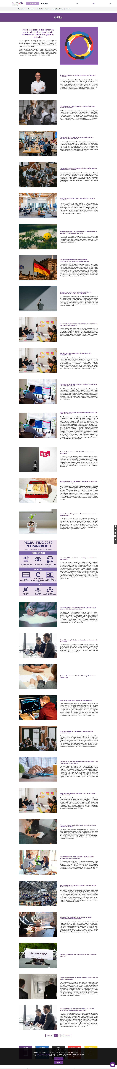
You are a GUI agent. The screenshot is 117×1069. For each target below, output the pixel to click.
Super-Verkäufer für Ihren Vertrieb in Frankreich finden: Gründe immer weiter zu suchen (77, 857)
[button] (112, 1064)
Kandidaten (44, 3)
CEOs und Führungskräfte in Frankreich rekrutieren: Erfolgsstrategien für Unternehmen (76, 918)
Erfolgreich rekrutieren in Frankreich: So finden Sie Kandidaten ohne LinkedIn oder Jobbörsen (76, 292)
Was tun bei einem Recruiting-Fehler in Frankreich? (76, 700)
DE (94, 3)
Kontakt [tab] (68, 9)
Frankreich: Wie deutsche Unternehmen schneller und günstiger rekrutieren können (76, 138)
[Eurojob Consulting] (17, 3)
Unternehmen (32, 3)
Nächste (67, 1035)
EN (110, 3)
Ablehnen (58, 1062)
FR (77, 3)
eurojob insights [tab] (57, 9)
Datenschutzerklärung (43, 1054)
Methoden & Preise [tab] (43, 9)
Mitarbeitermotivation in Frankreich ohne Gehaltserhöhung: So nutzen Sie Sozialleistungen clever (78, 232)
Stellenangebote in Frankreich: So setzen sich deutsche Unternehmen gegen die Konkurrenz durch (77, 1009)
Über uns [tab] (30, 9)
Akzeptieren (58, 1059)
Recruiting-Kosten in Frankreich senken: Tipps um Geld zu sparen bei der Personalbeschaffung (78, 608)
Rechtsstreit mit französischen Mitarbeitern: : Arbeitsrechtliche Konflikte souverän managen (74, 260)
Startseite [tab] (21, 9)
